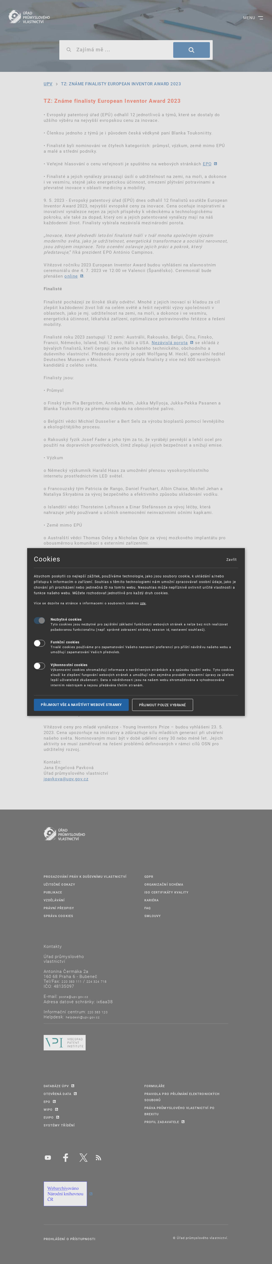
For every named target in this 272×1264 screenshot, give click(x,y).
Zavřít (231, 559)
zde (143, 603)
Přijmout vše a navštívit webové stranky (81, 705)
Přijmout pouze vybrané (162, 705)
